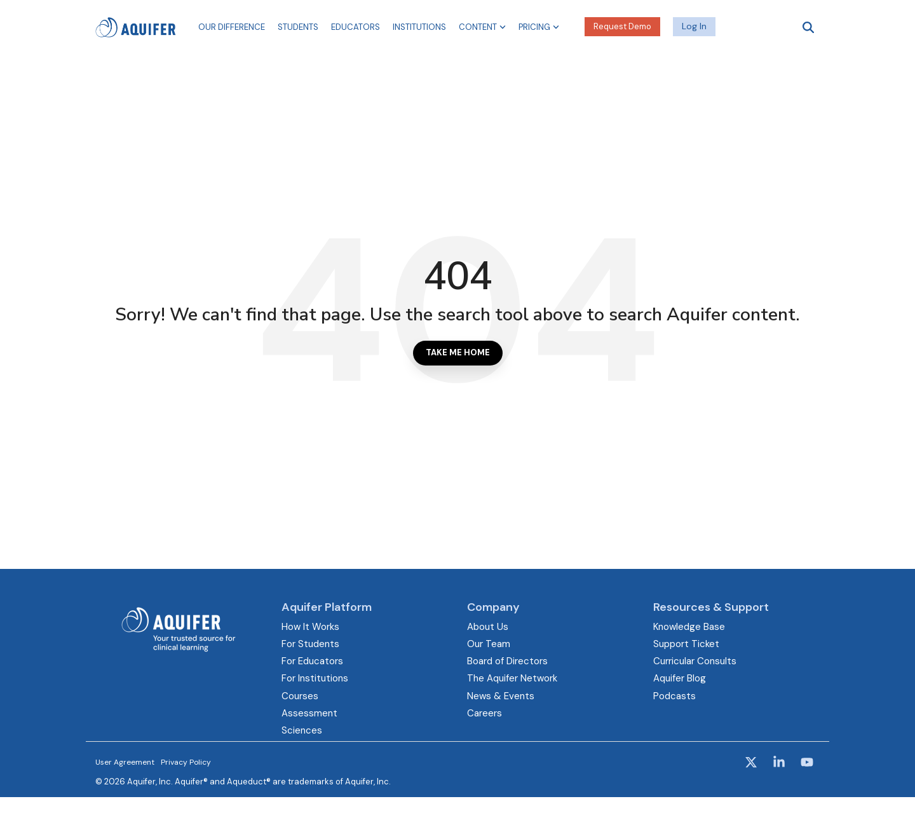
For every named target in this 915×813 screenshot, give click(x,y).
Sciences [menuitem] (301, 730)
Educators (355, 27)
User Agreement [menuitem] (124, 762)
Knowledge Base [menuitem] (689, 626)
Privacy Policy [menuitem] (186, 762)
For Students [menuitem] (310, 644)
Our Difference (231, 27)
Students (298, 27)
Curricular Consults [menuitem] (694, 661)
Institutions (419, 27)
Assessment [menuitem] (309, 713)
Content (482, 27)
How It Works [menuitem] (310, 626)
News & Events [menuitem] (500, 696)
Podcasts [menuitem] (674, 696)
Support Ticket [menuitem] (686, 644)
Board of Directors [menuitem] (507, 661)
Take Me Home (458, 352)
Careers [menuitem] (484, 713)
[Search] (808, 27)
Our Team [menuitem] (488, 644)
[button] (752, 763)
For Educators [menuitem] (312, 661)
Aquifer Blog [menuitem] (679, 678)
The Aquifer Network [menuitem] (512, 678)
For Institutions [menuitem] (314, 678)
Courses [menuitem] (299, 696)
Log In (694, 26)
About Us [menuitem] (487, 626)
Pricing (538, 27)
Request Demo (622, 26)
